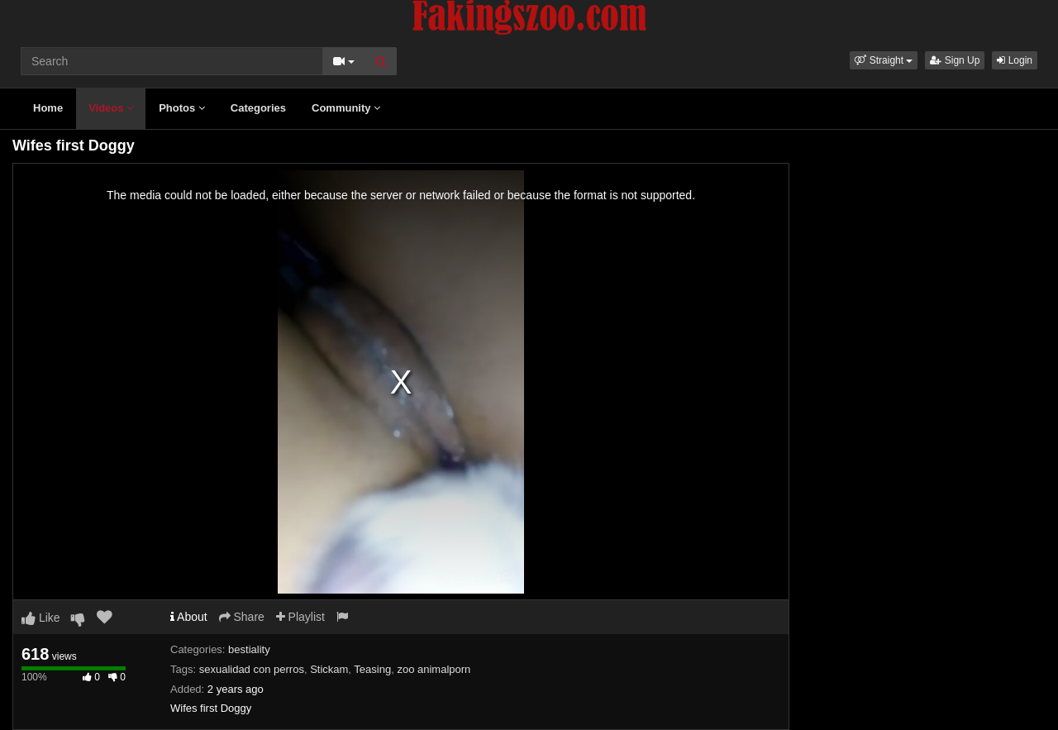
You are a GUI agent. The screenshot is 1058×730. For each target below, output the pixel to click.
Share (241, 616)
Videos (110, 108)
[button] (883, 60)
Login (1014, 60)
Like (40, 617)
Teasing (372, 669)
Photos (182, 108)
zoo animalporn (433, 669)
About (188, 616)
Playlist (300, 616)
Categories (258, 108)
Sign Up (954, 60)
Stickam (329, 669)
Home (48, 108)
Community (346, 108)
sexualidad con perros (251, 669)
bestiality (249, 649)
